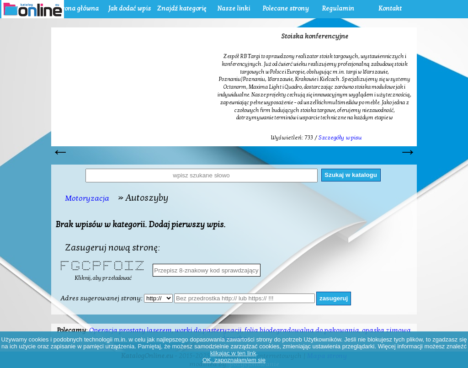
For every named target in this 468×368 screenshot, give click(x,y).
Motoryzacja (87, 198)
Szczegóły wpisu (340, 137)
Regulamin (338, 8)
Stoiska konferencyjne (314, 36)
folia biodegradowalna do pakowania (302, 330)
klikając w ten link (233, 353)
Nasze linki (233, 8)
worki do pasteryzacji (208, 330)
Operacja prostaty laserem (130, 330)
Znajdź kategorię (181, 8)
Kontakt (390, 8)
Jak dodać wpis (129, 8)
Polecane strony (286, 8)
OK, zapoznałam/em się (234, 360)
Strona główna (77, 8)
